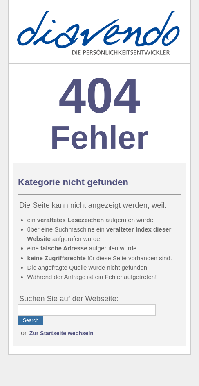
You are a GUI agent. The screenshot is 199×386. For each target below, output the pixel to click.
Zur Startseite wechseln (61, 333)
